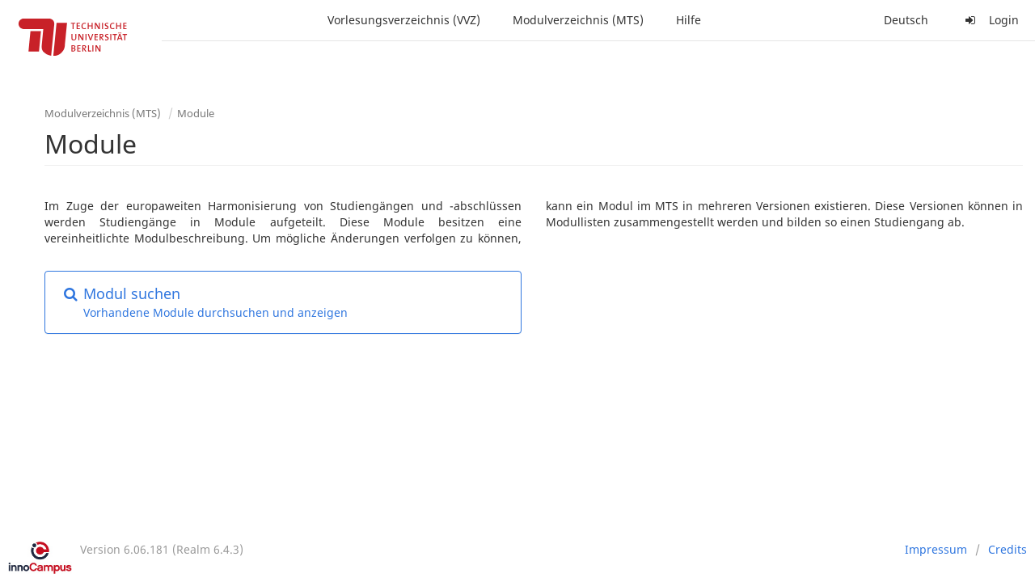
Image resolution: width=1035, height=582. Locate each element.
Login (990, 19)
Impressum (936, 549)
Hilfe (688, 19)
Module (195, 113)
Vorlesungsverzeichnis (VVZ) (403, 19)
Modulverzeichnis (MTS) (578, 19)
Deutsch (906, 19)
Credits (1007, 549)
